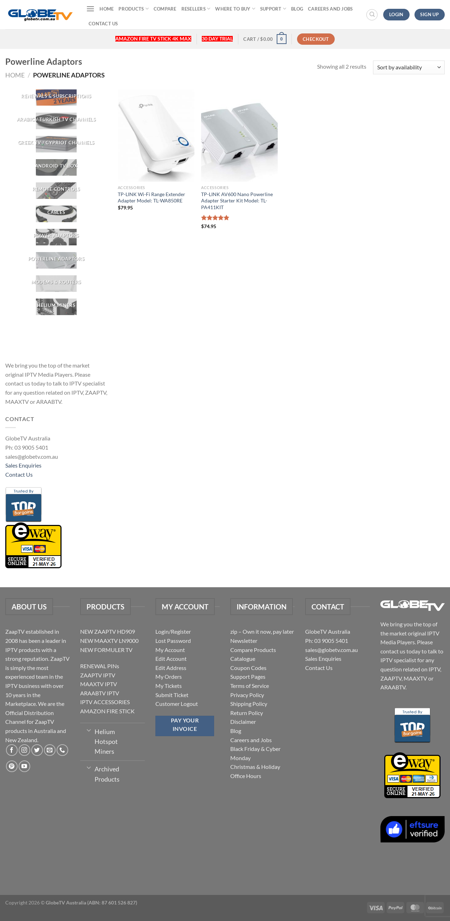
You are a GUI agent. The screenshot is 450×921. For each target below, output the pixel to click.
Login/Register (173, 631)
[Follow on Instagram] (24, 750)
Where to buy (235, 8)
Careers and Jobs (330, 9)
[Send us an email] (50, 750)
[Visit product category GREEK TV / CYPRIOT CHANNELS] (56, 144)
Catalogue (242, 658)
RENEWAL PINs (99, 666)
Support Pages (247, 676)
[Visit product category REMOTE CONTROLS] (56, 190)
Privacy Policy (247, 694)
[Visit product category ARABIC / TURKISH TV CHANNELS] (56, 121)
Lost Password (173, 640)
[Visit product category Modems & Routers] (56, 283)
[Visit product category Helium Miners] (56, 307)
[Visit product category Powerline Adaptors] (56, 260)
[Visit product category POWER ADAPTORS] (56, 237)
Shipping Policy (248, 703)
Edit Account (171, 658)
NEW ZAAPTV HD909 (107, 631)
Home (106, 9)
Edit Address (170, 667)
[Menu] (90, 8)
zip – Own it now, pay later (262, 631)
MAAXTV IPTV (98, 684)
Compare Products (253, 649)
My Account (170, 649)
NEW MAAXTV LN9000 (109, 640)
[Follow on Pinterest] (12, 766)
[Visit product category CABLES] (56, 214)
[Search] (372, 14)
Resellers (196, 8)
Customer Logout (176, 703)
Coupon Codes (248, 667)
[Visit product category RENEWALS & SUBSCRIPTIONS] (56, 97)
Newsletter (243, 640)
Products (133, 8)
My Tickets (168, 685)
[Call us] (62, 750)
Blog (297, 9)
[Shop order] (409, 67)
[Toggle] (89, 729)
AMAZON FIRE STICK (107, 711)
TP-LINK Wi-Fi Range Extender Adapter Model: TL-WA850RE (151, 197)
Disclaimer (243, 721)
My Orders (168, 676)
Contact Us (103, 23)
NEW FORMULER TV (106, 649)
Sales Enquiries (23, 465)
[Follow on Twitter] (37, 750)
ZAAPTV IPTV (97, 675)
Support (273, 8)
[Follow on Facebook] (12, 750)
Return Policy (246, 712)
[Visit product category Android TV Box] (56, 167)
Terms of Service (249, 685)
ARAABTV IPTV (99, 693)
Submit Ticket (171, 694)
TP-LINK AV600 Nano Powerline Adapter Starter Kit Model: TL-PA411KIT (237, 200)
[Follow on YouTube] (24, 766)
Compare (165, 9)
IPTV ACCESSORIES (105, 701)
